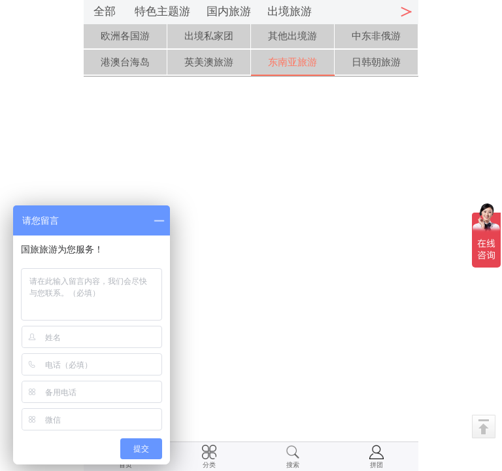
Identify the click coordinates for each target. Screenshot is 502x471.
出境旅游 (289, 11)
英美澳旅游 (208, 61)
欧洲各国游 (125, 35)
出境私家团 (208, 35)
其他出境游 (292, 35)
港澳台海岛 (125, 61)
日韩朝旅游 (376, 61)
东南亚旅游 (292, 61)
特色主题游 (162, 11)
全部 (104, 11)
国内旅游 (229, 11)
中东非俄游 (376, 35)
